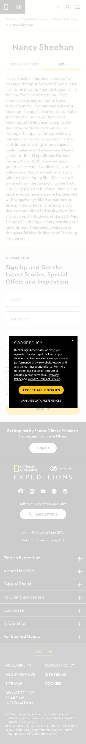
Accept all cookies (41, 390)
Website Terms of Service (44, 379)
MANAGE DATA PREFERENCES (41, 401)
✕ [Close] (72, 340)
